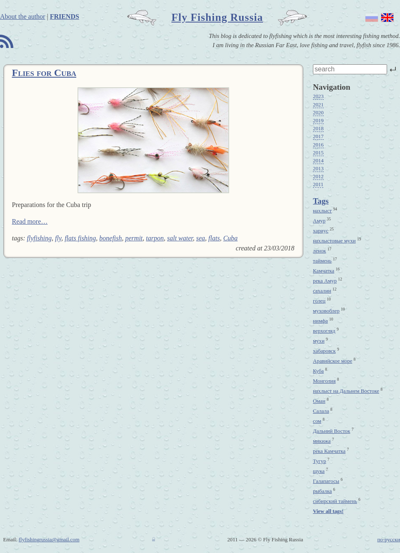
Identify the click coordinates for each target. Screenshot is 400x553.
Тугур (319, 461)
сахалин (322, 291)
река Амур (325, 281)
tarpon (155, 238)
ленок (319, 251)
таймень (322, 261)
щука (319, 471)
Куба (318, 371)
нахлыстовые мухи (334, 241)
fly (58, 238)
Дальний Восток (331, 431)
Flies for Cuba (44, 72)
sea (200, 238)
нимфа (320, 321)
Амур (319, 221)
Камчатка (323, 271)
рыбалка (322, 491)
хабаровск (324, 351)
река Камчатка (329, 451)
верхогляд (324, 331)
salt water (180, 238)
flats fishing (80, 238)
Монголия (324, 381)
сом (317, 421)
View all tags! (328, 511)
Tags (321, 201)
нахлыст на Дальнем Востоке (346, 391)
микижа (322, 441)
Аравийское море (332, 361)
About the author (22, 16)
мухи (319, 341)
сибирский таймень (335, 501)
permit (134, 238)
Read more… (30, 221)
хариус (320, 231)
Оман (319, 401)
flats (214, 238)
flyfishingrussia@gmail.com (49, 540)
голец (319, 301)
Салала (321, 411)
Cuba (230, 238)
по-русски (388, 540)
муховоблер (326, 311)
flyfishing (39, 238)
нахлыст (322, 211)
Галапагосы (326, 481)
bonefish (110, 238)
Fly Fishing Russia (217, 17)
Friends (64, 16)
